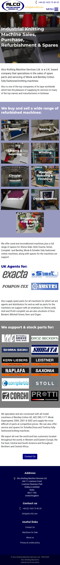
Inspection (15, 198)
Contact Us (30, 456)
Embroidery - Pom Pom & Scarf (30, 222)
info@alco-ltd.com (34, 7)
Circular (15, 175)
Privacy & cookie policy (30, 543)
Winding (45, 152)
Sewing (45, 129)
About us (30, 537)
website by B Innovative (30, 562)
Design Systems (45, 198)
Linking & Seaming (15, 152)
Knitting (15, 129)
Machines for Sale (30, 532)
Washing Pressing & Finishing (45, 175)
